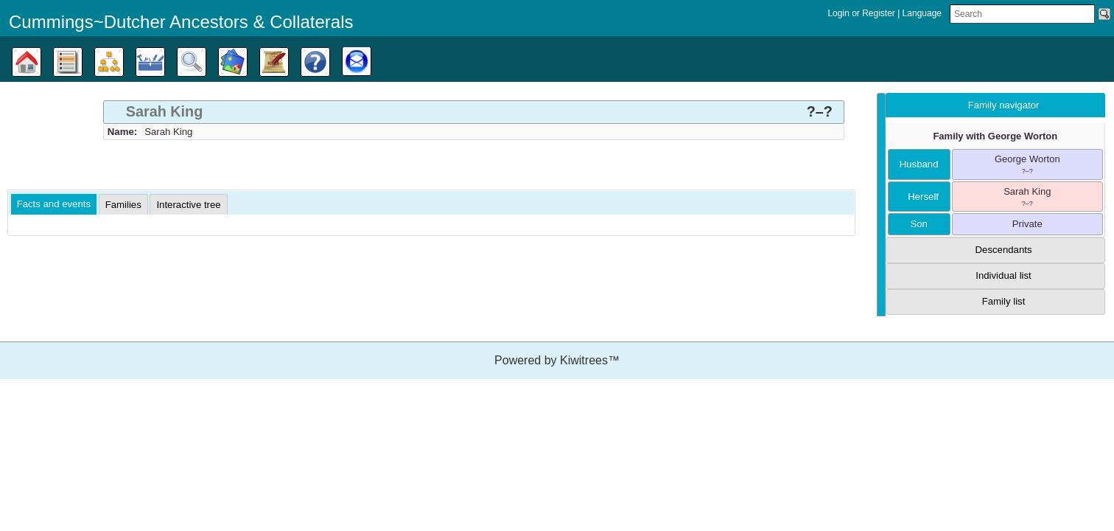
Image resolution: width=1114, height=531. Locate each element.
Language (922, 13)
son (918, 223)
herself (919, 196)
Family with (995, 136)
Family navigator (1004, 105)
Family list (1004, 301)
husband (919, 164)
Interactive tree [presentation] (188, 204)
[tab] (473, 112)
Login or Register (862, 13)
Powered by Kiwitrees (557, 360)
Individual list (1003, 275)
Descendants (1003, 249)
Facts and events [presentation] (54, 203)
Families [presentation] (123, 204)
